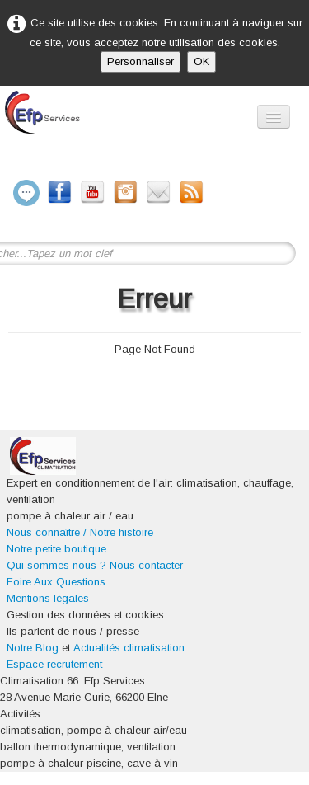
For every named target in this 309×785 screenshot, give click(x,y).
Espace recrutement (54, 664)
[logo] (80, 121)
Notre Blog (33, 648)
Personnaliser (140, 61)
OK (201, 61)
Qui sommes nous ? (56, 565)
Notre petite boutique (56, 549)
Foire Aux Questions (56, 582)
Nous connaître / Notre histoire (80, 532)
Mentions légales (48, 598)
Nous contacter (146, 565)
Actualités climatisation (129, 648)
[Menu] (273, 117)
